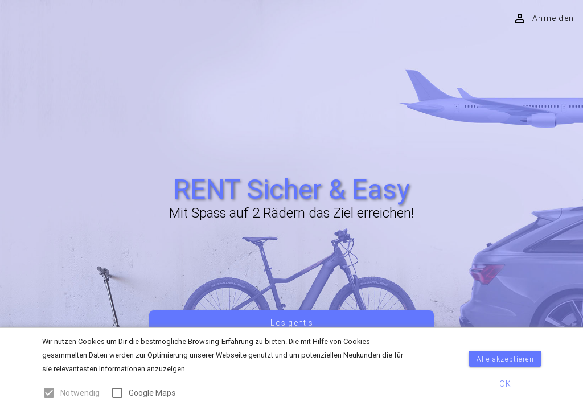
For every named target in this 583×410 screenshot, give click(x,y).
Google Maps (152, 393)
